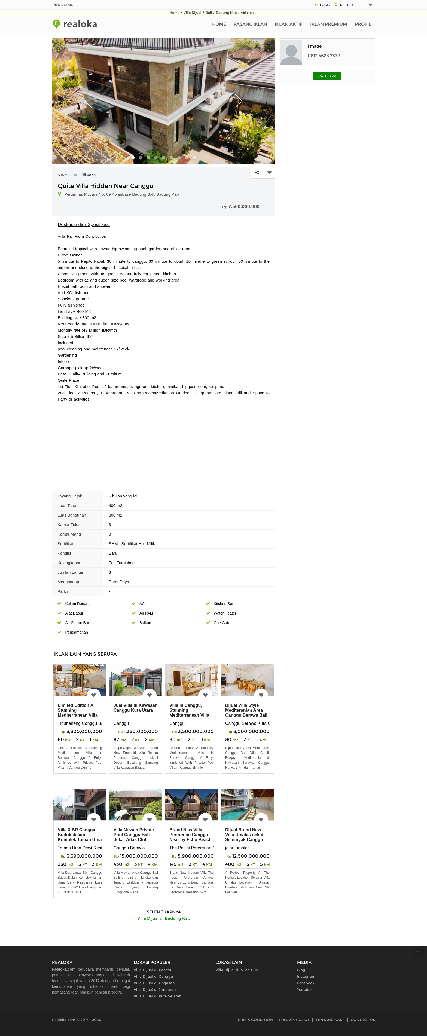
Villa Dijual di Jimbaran (155, 989)
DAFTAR (346, 5)
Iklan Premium (328, 24)
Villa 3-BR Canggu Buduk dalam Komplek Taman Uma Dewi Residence (80, 837)
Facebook (306, 983)
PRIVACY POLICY (294, 1019)
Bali (208, 13)
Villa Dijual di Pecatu (152, 970)
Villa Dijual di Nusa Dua (236, 970)
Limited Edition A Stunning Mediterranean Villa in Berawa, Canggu (77, 712)
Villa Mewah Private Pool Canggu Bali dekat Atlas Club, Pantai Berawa (134, 837)
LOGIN (325, 5)
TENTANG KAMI (330, 1019)
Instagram (306, 976)
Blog (301, 970)
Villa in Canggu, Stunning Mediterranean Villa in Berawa (189, 712)
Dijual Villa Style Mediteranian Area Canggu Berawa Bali (246, 710)
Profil (363, 24)
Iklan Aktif (289, 24)
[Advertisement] (164, 443)
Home (174, 13)
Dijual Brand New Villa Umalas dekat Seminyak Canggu (244, 834)
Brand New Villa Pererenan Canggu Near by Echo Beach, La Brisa (191, 837)
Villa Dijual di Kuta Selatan (157, 996)
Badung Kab (226, 13)
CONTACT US (363, 1019)
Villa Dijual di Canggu (153, 976)
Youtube (304, 989)
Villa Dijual (193, 13)
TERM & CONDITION (254, 1019)
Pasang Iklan (250, 24)
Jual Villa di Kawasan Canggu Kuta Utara (136, 708)
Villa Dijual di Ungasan (154, 983)
